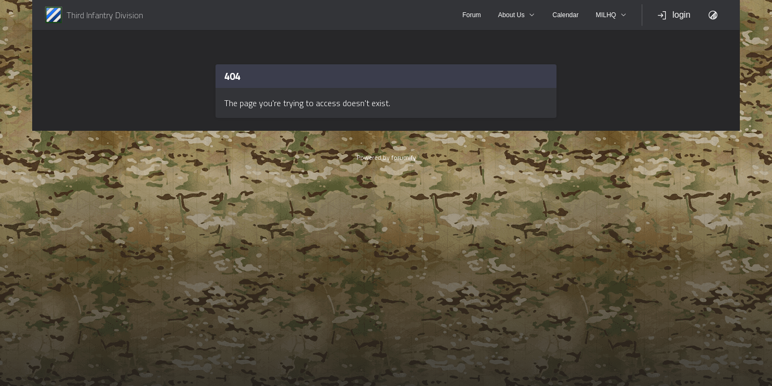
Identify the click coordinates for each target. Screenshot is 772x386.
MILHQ (611, 15)
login (674, 15)
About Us (516, 15)
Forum (471, 15)
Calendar (565, 15)
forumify (403, 157)
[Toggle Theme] (713, 15)
